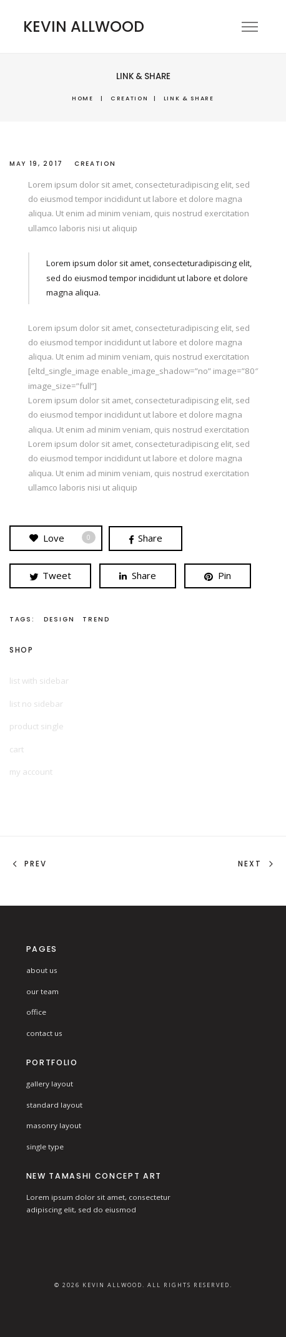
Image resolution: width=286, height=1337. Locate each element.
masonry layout (53, 1125)
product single (36, 726)
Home (83, 98)
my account (30, 771)
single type (45, 1146)
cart (16, 749)
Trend (96, 619)
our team (42, 991)
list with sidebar (39, 680)
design (59, 619)
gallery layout (49, 1083)
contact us (44, 1033)
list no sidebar (36, 703)
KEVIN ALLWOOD (83, 26)
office (36, 1012)
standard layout (54, 1104)
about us (41, 970)
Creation (129, 98)
